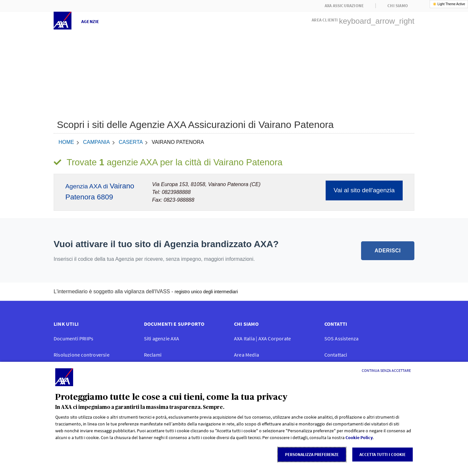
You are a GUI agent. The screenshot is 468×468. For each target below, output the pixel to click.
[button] (363, 19)
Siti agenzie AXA (161, 338)
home (66, 142)
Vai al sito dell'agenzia (364, 190)
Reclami (153, 354)
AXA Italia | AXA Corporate (262, 338)
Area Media (246, 354)
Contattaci (335, 354)
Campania (96, 142)
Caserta (131, 142)
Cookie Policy (359, 437)
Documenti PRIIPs (73, 338)
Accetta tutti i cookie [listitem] (382, 454)
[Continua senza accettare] (386, 370)
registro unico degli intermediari (206, 291)
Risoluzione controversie (82, 354)
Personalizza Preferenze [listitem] (312, 454)
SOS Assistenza (341, 338)
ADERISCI (388, 250)
